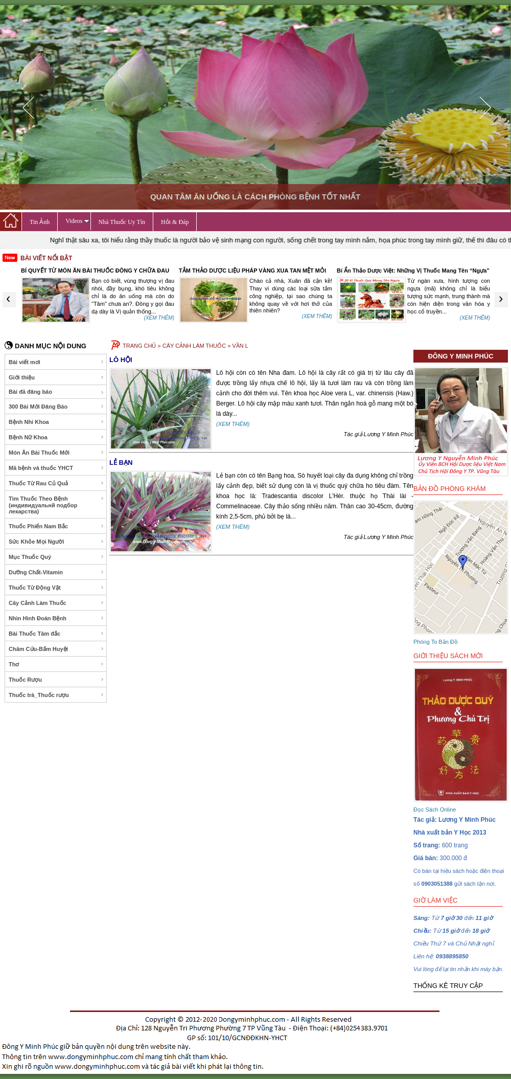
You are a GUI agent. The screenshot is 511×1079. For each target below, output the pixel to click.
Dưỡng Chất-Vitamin (56, 572)
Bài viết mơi (56, 362)
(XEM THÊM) (159, 318)
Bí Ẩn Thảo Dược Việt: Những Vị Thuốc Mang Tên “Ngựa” (413, 270)
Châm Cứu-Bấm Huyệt (56, 649)
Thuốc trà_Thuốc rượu (56, 695)
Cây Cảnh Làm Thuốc (56, 603)
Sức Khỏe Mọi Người (56, 541)
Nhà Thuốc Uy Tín (122, 222)
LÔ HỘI (120, 360)
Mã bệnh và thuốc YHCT (56, 468)
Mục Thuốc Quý (56, 557)
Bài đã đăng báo (56, 392)
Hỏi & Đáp (175, 222)
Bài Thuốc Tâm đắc (56, 634)
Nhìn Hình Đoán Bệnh (56, 618)
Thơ (56, 664)
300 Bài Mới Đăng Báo (56, 406)
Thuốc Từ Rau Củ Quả (56, 483)
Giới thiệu (56, 377)
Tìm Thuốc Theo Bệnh (56, 505)
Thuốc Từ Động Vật (56, 588)
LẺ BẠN (120, 462)
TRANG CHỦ (139, 346)
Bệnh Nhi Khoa (56, 422)
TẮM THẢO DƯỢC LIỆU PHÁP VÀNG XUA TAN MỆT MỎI (252, 270)
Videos (77, 220)
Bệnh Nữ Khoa (56, 437)
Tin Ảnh (40, 222)
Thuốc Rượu (56, 680)
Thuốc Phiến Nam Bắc (56, 526)
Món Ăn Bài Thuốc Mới (56, 452)
